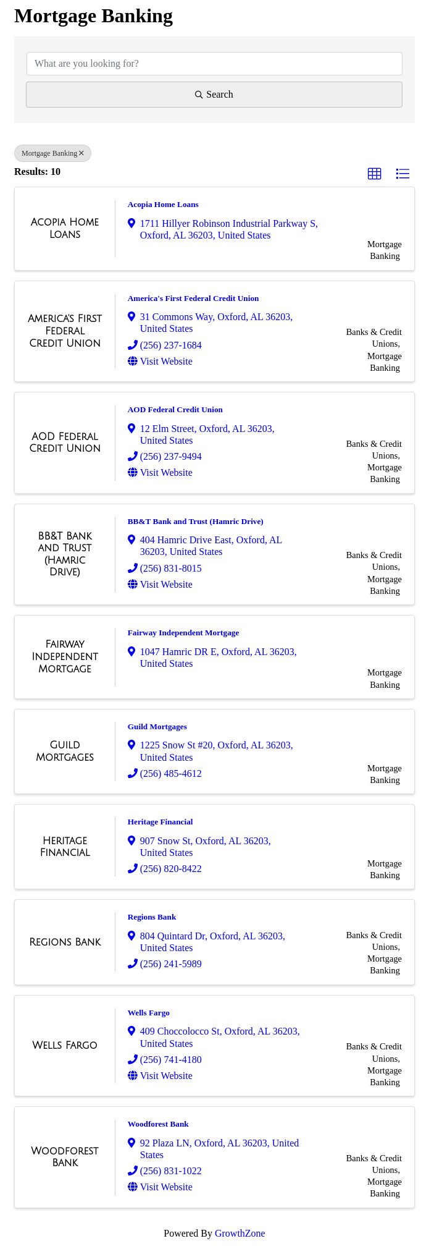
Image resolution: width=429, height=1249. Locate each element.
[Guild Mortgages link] (64, 751)
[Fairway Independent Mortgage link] (64, 656)
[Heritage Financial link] (64, 847)
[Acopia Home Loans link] (64, 228)
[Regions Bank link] (65, 942)
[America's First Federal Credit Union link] (64, 331)
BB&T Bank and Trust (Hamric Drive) (196, 521)
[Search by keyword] (214, 63)
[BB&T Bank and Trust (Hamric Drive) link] (64, 554)
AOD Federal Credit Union (175, 409)
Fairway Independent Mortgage (183, 632)
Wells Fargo (149, 1012)
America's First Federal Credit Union (193, 298)
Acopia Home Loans (163, 204)
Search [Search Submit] (214, 94)
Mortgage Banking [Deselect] (53, 153)
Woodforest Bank (158, 1123)
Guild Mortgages (157, 726)
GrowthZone (240, 1233)
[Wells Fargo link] (64, 1045)
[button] (374, 174)
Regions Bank (152, 916)
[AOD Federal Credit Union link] (64, 443)
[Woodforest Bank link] (64, 1157)
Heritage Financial (160, 821)
